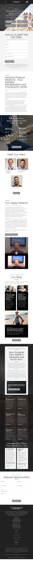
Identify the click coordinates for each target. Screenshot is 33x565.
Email (6, 47)
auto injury (22, 212)
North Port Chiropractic (16, 537)
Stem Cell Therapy (16, 535)
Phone (6, 50)
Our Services (16, 534)
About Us (16, 532)
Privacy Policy (13, 557)
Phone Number (4, 485)
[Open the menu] (6, 2)
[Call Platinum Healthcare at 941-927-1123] (27, 2)
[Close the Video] (16, 254)
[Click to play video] (16, 253)
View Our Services (12, 391)
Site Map (9, 557)
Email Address (19, 485)
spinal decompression (21, 371)
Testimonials (16, 539)
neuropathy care (14, 371)
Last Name (7, 44)
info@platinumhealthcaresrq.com (16, 68)
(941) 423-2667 (18, 527)
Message (2, 493)
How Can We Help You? (9, 56)
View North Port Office (22, 467)
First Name (7, 41)
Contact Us (16, 541)
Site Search (23, 557)
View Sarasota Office (9, 466)
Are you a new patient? (8, 53)
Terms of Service (18, 557)
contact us (11, 231)
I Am (1, 489)
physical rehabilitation (15, 218)
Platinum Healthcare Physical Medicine (13, 92)
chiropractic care (22, 218)
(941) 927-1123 (17, 522)
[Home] (16, 2)
